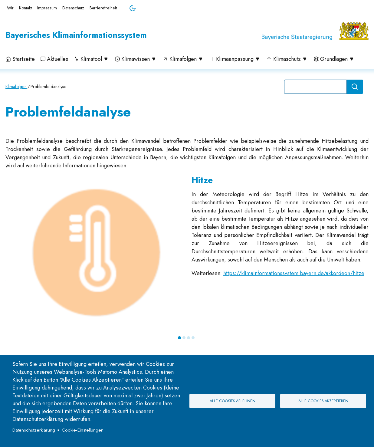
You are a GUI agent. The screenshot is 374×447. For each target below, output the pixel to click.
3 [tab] (188, 337)
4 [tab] (193, 337)
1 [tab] (179, 337)
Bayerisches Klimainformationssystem (76, 35)
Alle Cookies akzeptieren (323, 401)
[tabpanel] (187, 253)
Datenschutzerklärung (33, 430)
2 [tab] (183, 337)
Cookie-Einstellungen (82, 430)
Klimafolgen (16, 87)
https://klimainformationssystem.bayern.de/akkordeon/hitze (293, 273)
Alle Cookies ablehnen (232, 401)
